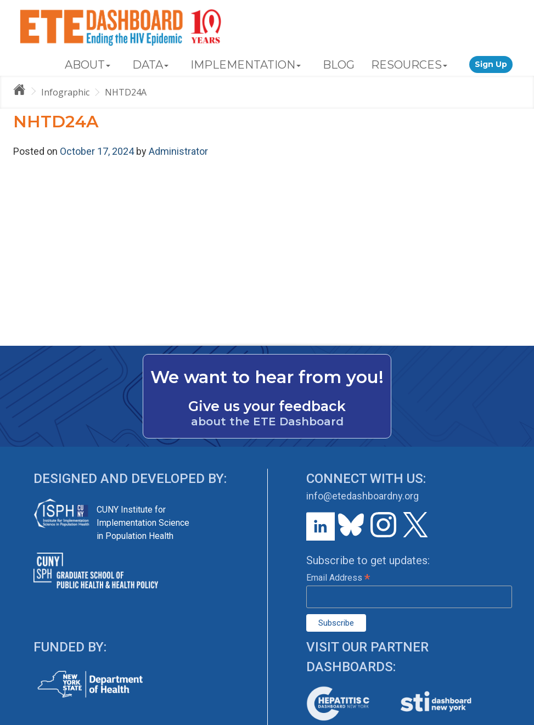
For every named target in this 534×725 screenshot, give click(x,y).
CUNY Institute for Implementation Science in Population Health (143, 522)
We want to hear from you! (267, 377)
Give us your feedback (267, 406)
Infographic (65, 92)
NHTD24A (126, 92)
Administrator (178, 151)
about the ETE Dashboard (267, 421)
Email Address (338, 577)
